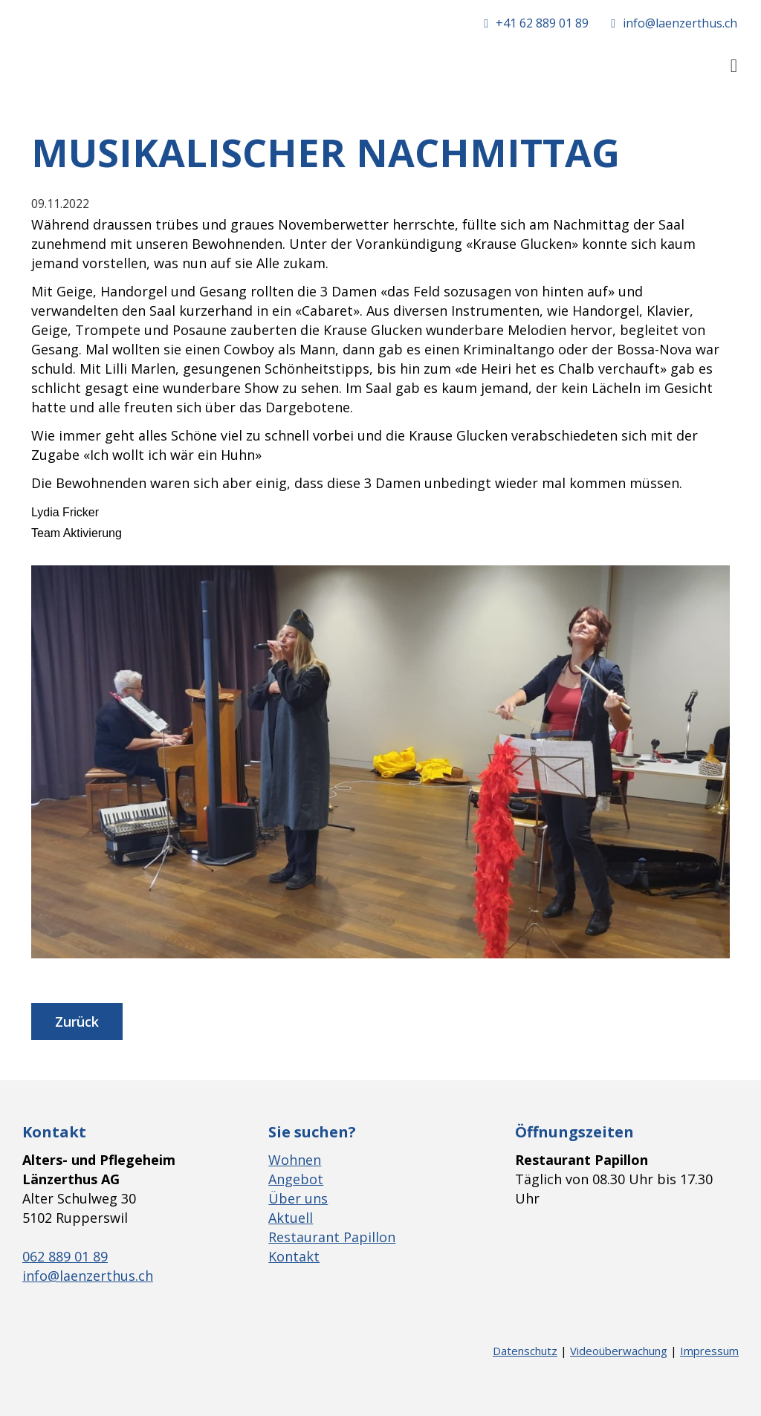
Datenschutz (525, 1350)
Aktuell (290, 1218)
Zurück (77, 1021)
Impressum (709, 1350)
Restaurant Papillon (331, 1237)
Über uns (298, 1198)
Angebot (295, 1179)
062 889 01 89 (65, 1256)
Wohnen (294, 1160)
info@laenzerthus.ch (87, 1276)
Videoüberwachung (618, 1350)
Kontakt (294, 1256)
